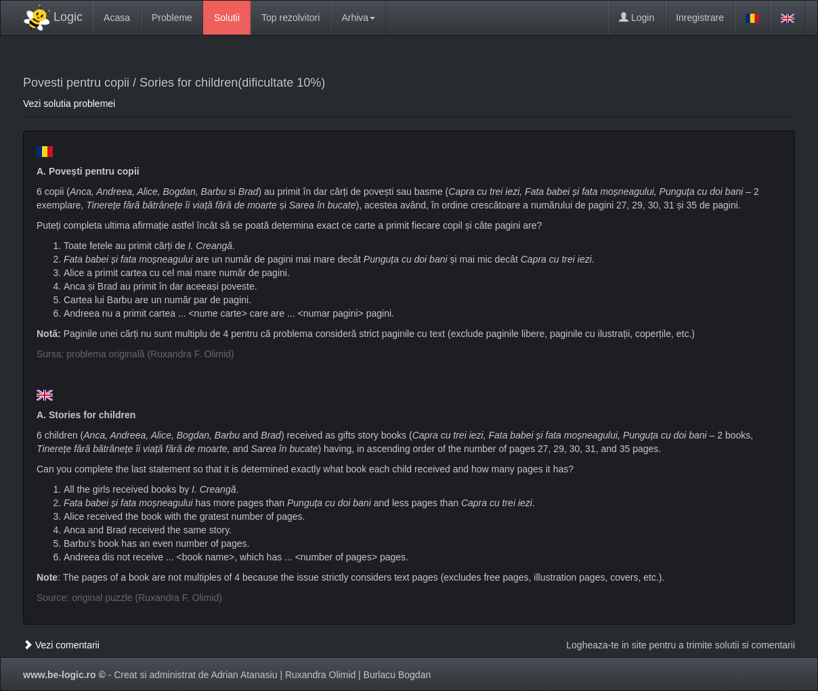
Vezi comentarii (61, 645)
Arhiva (358, 17)
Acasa (117, 17)
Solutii (227, 17)
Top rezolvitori (290, 17)
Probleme (172, 17)
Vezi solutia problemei (69, 103)
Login (636, 17)
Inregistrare (700, 17)
